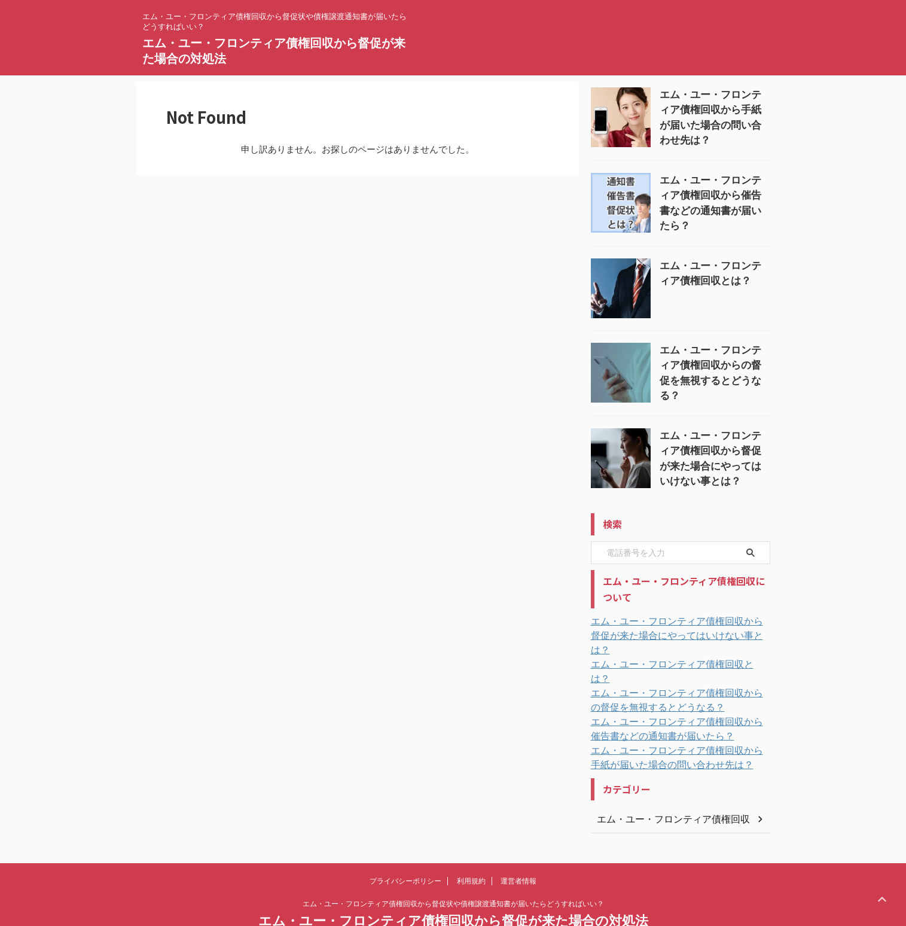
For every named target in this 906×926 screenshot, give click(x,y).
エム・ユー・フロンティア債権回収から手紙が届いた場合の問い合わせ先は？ (714, 107)
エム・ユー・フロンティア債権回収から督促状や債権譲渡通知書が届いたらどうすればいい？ (453, 870)
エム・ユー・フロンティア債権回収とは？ (670, 645)
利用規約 (471, 847)
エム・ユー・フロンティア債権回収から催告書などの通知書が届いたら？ (714, 191)
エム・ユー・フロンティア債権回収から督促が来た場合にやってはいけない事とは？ (714, 445)
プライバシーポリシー (405, 847)
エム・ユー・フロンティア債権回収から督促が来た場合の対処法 (453, 887)
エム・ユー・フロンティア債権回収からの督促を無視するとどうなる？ (714, 360)
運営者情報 (518, 847)
